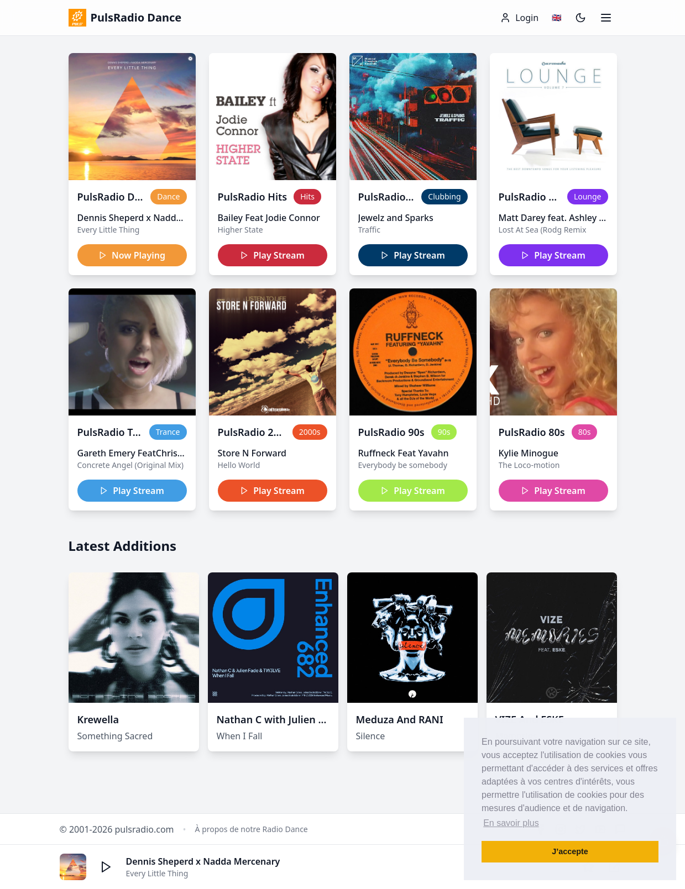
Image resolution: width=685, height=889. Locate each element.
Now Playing (131, 255)
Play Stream (272, 255)
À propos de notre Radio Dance (251, 829)
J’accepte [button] (570, 851)
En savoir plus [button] (511, 823)
